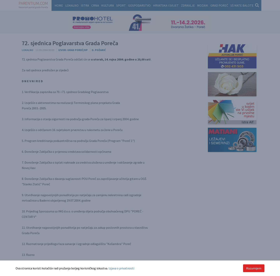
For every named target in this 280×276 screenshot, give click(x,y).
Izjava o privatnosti (121, 268)
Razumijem (253, 268)
